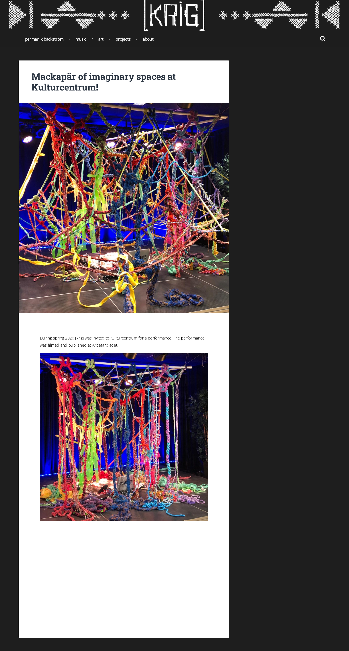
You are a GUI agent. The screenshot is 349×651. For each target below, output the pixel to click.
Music (80, 39)
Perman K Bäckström (44, 39)
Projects (123, 39)
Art (100, 39)
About (148, 39)
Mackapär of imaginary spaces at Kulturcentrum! (103, 81)
